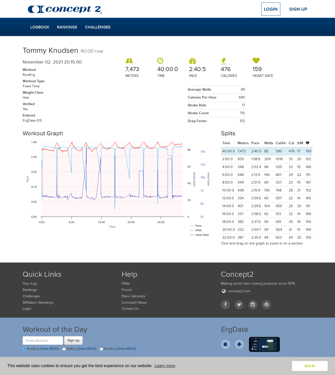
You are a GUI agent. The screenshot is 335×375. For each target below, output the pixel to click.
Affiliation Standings (38, 302)
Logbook (39, 27)
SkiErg (79, 349)
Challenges (98, 27)
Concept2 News (134, 302)
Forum (127, 290)
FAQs (126, 283)
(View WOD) (49, 349)
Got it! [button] (309, 366)
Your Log (30, 283)
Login (271, 9)
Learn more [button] (164, 366)
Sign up (73, 340)
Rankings (67, 27)
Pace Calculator (134, 296)
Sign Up (298, 9)
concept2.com (235, 291)
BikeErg (118, 349)
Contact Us (130, 309)
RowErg (41, 349)
